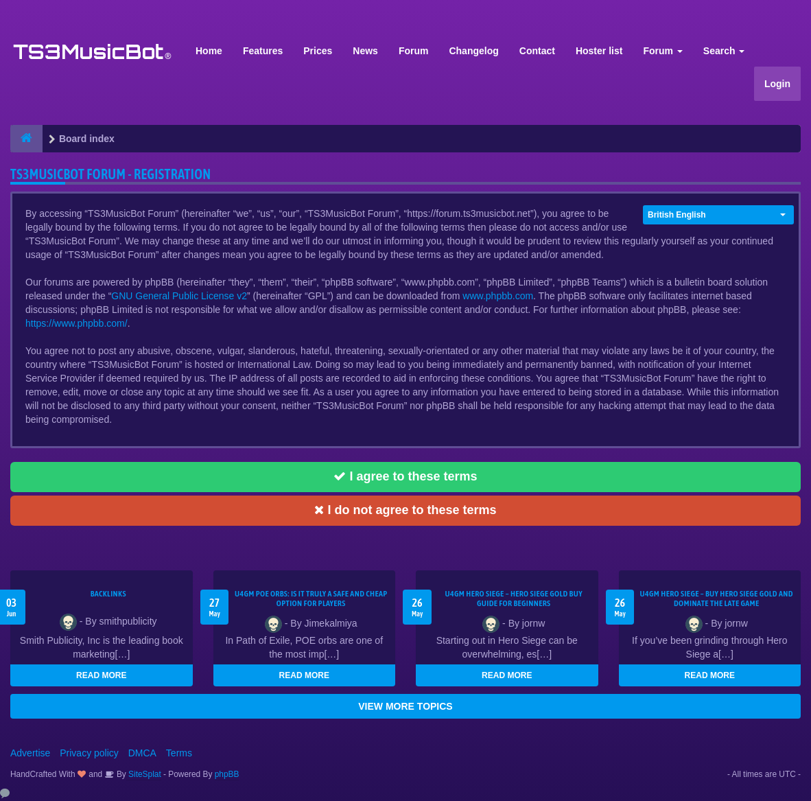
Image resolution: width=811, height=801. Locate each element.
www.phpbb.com (497, 295)
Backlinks (108, 594)
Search (724, 50)
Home (209, 50)
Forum (414, 50)
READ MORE (101, 675)
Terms (179, 752)
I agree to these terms (405, 476)
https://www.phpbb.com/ (76, 323)
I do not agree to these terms (405, 510)
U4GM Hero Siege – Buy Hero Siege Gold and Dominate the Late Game (716, 598)
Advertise (30, 752)
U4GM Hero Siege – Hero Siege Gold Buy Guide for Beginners (514, 598)
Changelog (473, 50)
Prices (317, 50)
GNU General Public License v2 (179, 295)
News (365, 50)
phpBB (227, 774)
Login (777, 83)
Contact (537, 50)
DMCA (142, 752)
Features (263, 50)
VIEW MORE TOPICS (405, 706)
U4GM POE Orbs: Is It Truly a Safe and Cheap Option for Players (311, 598)
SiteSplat (143, 774)
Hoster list (599, 50)
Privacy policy (89, 752)
